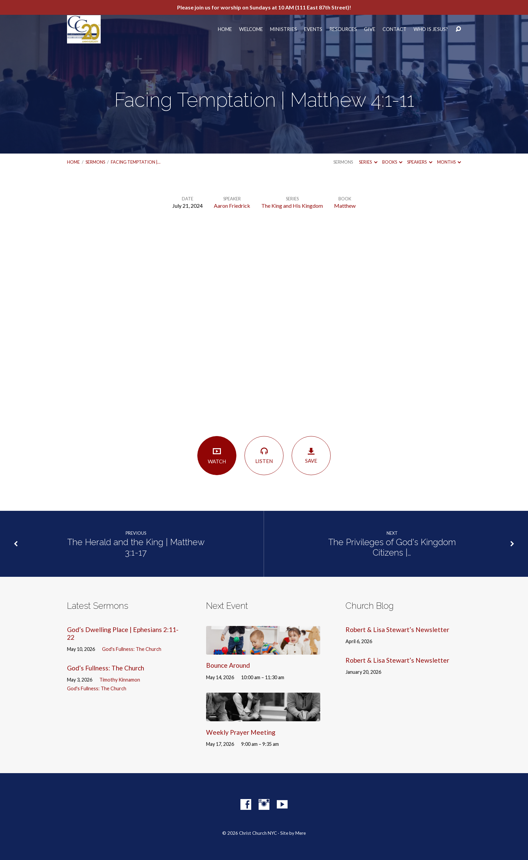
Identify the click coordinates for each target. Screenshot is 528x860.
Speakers (419, 162)
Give (369, 29)
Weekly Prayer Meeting (240, 732)
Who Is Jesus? (431, 29)
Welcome (251, 29)
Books (392, 162)
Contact (394, 29)
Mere (300, 833)
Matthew (345, 205)
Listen (264, 455)
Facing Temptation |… (135, 162)
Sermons (95, 162)
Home (225, 29)
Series (368, 162)
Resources (343, 29)
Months (449, 162)
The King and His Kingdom (292, 205)
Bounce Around (228, 665)
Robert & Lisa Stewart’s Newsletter (397, 629)
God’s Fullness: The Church (105, 668)
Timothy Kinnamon (119, 680)
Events (313, 29)
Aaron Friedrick (232, 205)
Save (311, 455)
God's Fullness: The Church (131, 649)
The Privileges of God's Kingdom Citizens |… (392, 547)
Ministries (283, 29)
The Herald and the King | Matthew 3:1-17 (136, 547)
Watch (217, 455)
